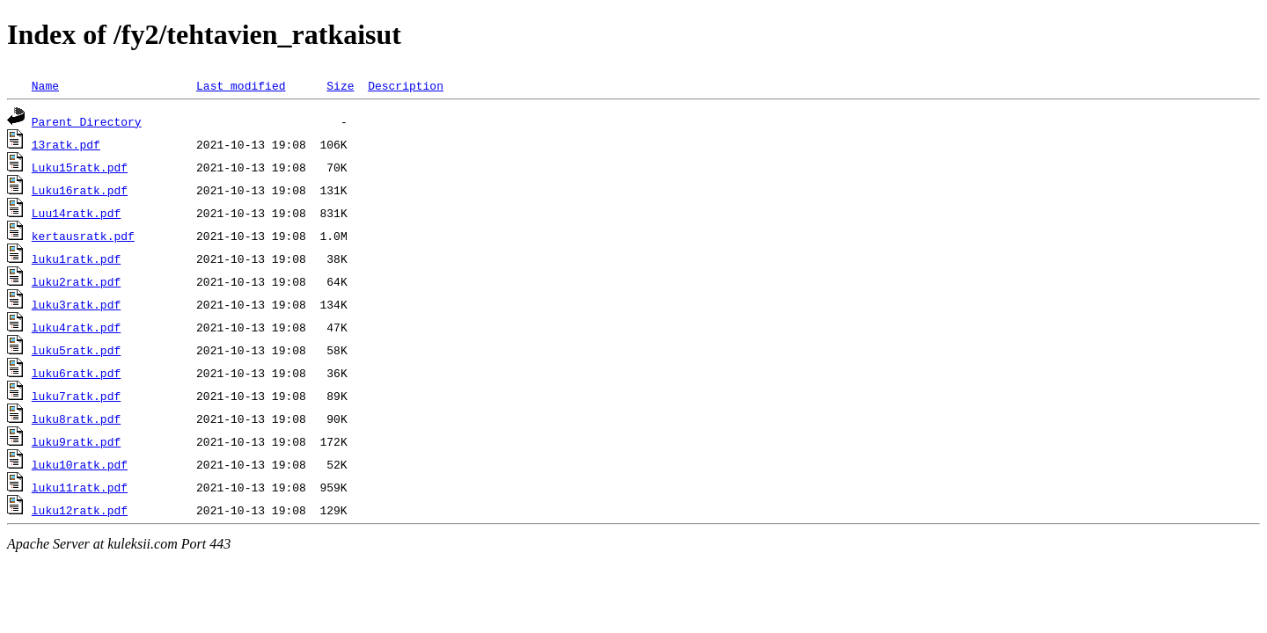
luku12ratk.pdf (80, 510)
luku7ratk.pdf (76, 396)
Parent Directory (87, 121)
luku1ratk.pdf (76, 258)
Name (45, 85)
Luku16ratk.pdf (80, 190)
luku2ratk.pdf (76, 281)
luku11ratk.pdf (80, 487)
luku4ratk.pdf (76, 327)
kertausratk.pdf (83, 236)
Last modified (240, 85)
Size (340, 85)
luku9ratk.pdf (76, 441)
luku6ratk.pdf (76, 373)
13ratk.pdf (66, 144)
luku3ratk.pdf (76, 304)
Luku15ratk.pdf (80, 167)
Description (405, 85)
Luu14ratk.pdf (76, 213)
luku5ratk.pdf (76, 350)
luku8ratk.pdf (76, 418)
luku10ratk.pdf (80, 464)
